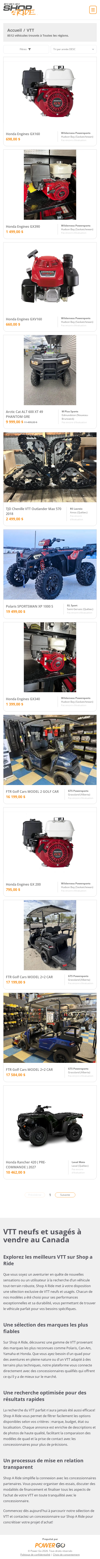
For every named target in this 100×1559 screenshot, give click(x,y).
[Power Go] (50, 1545)
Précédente (34, 1195)
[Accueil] (20, 9)
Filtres (25, 49)
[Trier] (74, 49)
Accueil (14, 30)
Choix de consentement (66, 1554)
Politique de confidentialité (35, 1554)
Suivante (65, 1195)
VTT (30, 30)
